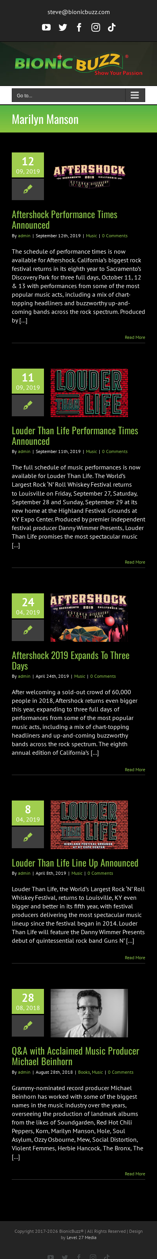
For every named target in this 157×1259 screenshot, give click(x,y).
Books (84, 1072)
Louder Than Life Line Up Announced (75, 862)
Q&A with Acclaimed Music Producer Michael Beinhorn (75, 1055)
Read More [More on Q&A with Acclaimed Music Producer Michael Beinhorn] (135, 1174)
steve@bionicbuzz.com (78, 12)
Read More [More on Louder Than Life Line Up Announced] (135, 957)
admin (24, 235)
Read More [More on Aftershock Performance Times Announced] (135, 337)
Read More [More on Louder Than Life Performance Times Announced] (135, 562)
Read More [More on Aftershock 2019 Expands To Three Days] (135, 769)
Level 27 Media (82, 1237)
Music (91, 235)
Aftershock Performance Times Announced (64, 219)
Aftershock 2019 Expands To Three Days (71, 660)
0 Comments (115, 235)
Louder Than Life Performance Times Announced (75, 435)
